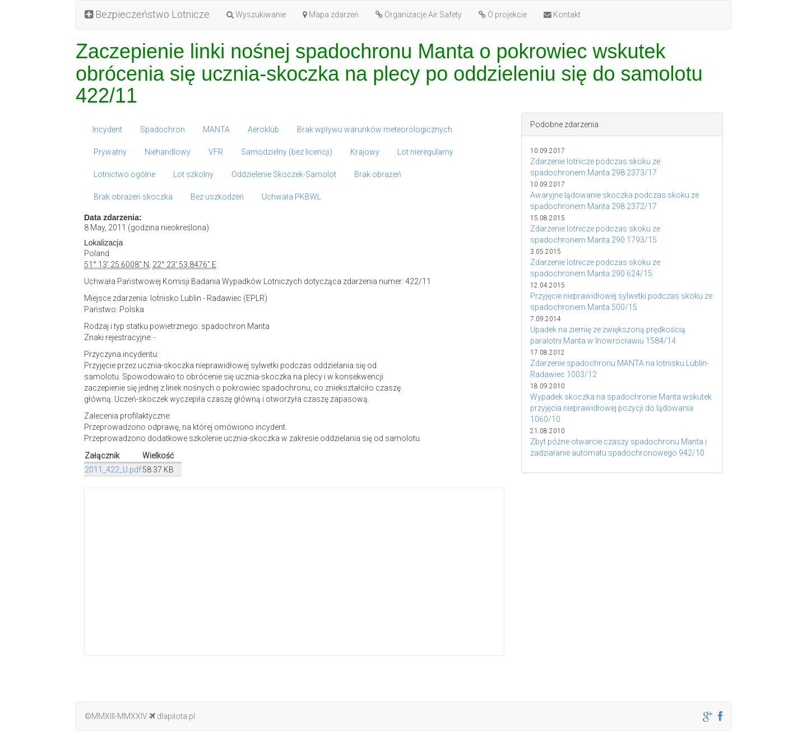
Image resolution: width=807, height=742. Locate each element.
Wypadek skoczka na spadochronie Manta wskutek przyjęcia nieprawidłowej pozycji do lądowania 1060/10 (621, 408)
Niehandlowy (168, 151)
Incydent (107, 129)
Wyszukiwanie (256, 14)
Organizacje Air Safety (418, 14)
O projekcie (503, 14)
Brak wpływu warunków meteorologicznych (374, 129)
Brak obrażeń (377, 174)
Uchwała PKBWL (291, 196)
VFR (215, 151)
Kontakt (562, 14)
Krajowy (364, 151)
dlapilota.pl (172, 716)
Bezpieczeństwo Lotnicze (147, 14)
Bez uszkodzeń (217, 196)
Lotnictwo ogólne (124, 174)
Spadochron (162, 129)
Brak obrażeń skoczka (133, 196)
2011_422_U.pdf (113, 469)
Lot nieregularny (425, 151)
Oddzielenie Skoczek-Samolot (283, 174)
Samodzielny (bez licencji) (286, 151)
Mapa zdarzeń (331, 14)
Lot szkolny (193, 174)
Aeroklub (263, 129)
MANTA (216, 129)
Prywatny (110, 151)
